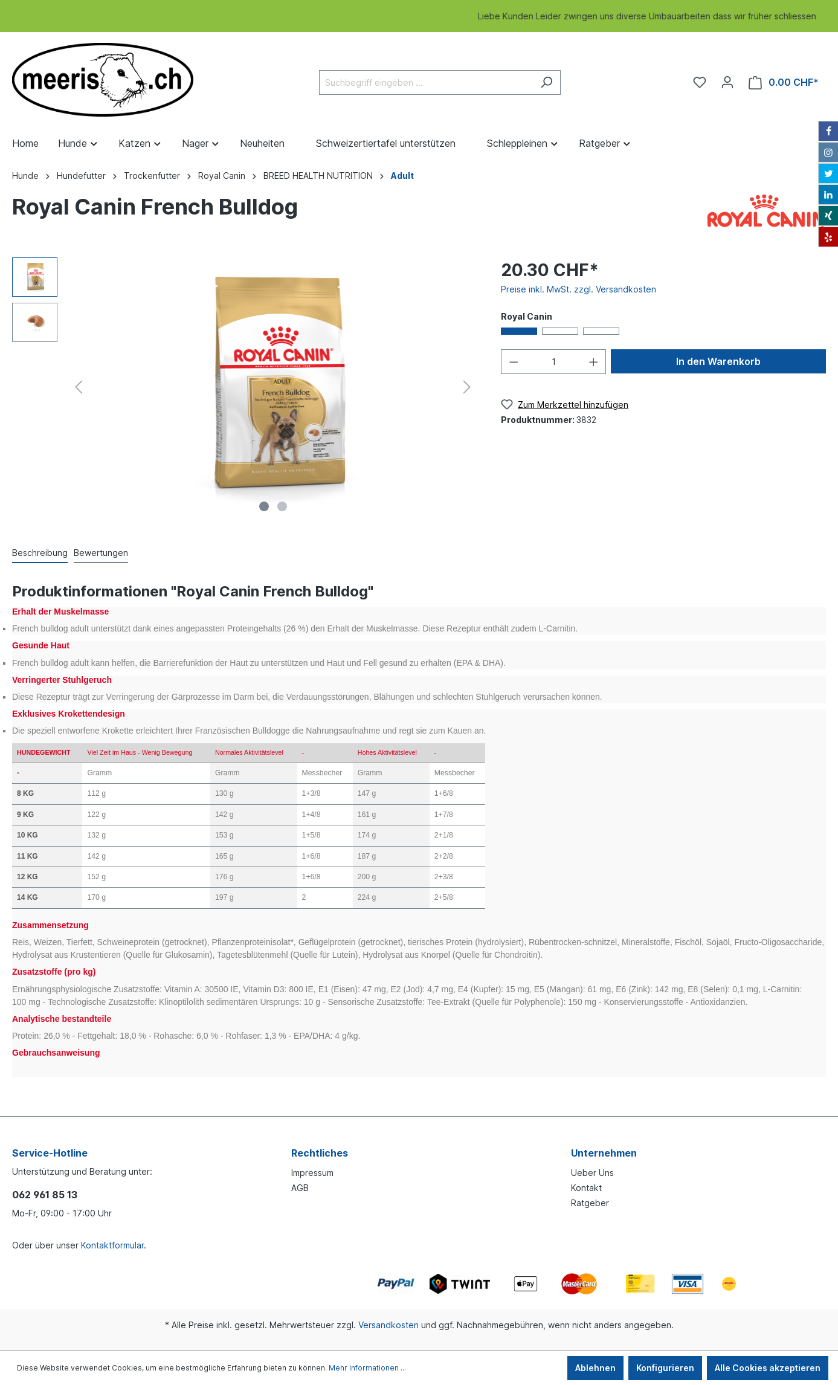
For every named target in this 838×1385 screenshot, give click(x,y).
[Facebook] (828, 131)
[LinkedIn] (828, 194)
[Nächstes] (467, 387)
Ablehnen (595, 1368)
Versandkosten (388, 1325)
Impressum (312, 1172)
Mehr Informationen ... (367, 1367)
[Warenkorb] (783, 82)
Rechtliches (319, 1153)
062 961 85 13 (44, 1195)
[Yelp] (828, 237)
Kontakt (586, 1188)
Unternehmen (604, 1153)
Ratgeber (590, 1203)
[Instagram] (828, 152)
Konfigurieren (665, 1368)
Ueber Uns (592, 1172)
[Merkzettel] (700, 82)
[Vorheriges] (78, 387)
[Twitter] (828, 173)
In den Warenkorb (718, 361)
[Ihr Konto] (727, 82)
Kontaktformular (112, 1245)
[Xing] (828, 215)
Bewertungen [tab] (101, 552)
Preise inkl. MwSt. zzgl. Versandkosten (578, 289)
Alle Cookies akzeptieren (767, 1368)
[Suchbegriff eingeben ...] (426, 82)
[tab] (40, 552)
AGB (300, 1188)
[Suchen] (546, 82)
